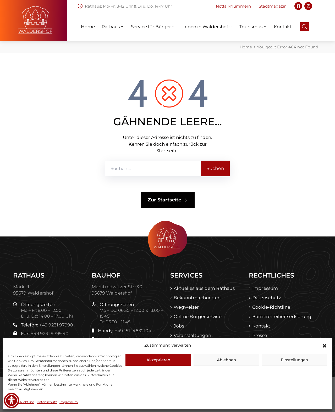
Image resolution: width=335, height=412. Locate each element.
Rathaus (113, 26)
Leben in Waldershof (207, 26)
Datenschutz (47, 402)
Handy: (124, 330)
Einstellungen (294, 359)
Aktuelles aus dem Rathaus (204, 288)
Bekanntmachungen (197, 297)
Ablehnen (226, 359)
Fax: (45, 333)
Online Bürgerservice (198, 316)
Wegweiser (186, 307)
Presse (259, 335)
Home (88, 26)
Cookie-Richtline (21, 402)
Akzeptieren (158, 359)
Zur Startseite (168, 200)
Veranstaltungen (192, 335)
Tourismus (253, 26)
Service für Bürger (153, 26)
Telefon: (47, 325)
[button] (324, 345)
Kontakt (283, 26)
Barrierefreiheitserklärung (281, 316)
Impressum (68, 402)
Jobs (179, 326)
